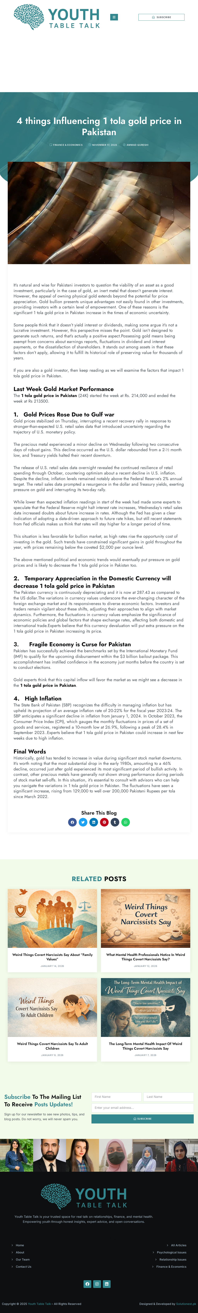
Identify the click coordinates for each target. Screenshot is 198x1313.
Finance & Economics (68, 144)
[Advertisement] (99, 63)
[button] (72, 822)
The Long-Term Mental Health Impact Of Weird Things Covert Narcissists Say (145, 1046)
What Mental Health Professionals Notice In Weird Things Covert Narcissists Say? (145, 957)
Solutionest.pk (186, 1304)
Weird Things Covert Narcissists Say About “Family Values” (52, 957)
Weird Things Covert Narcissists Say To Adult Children (52, 1046)
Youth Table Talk (39, 1304)
